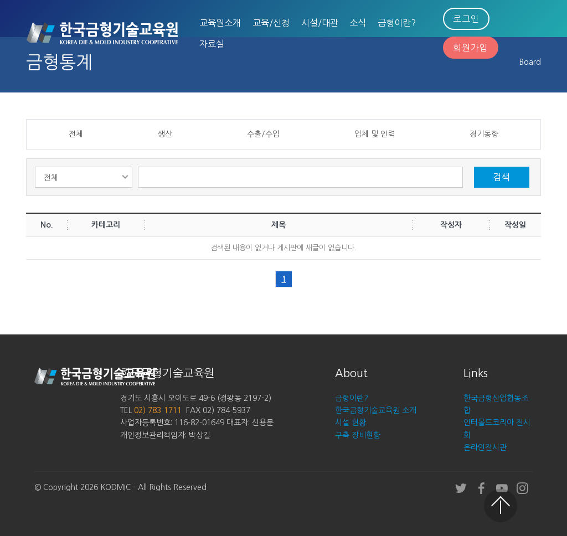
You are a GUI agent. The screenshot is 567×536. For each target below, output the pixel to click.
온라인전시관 (485, 447)
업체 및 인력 (374, 134)
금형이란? (397, 22)
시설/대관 (319, 22)
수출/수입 (263, 134)
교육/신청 (271, 22)
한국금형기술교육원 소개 (375, 410)
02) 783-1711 (158, 410)
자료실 (211, 43)
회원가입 (470, 47)
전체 (76, 134)
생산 (165, 134)
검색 (502, 177)
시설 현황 (350, 422)
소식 (357, 22)
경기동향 (484, 134)
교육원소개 (220, 22)
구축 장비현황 (357, 435)
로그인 (466, 18)
